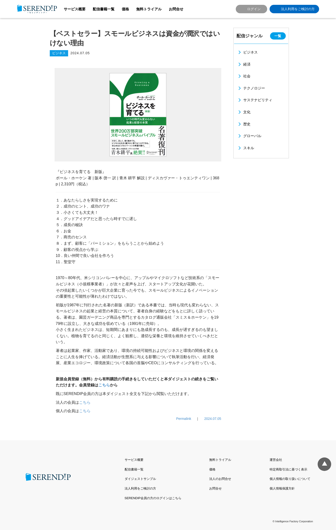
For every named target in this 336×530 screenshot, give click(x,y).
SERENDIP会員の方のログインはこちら (153, 498)
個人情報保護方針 (282, 488)
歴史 (246, 124)
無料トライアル (149, 9)
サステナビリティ (257, 100)
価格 (125, 9)
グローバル (252, 136)
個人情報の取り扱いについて (290, 479)
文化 (246, 112)
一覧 (277, 36)
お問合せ (176, 9)
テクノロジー (254, 88)
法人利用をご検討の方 (298, 9)
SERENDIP (37, 9)
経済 (246, 64)
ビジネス (250, 52)
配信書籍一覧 (103, 9)
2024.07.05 (212, 419)
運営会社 (276, 460)
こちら (104, 385)
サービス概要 (75, 9)
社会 (246, 76)
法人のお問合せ (220, 479)
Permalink (183, 419)
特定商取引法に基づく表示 (288, 469)
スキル (248, 148)
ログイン (254, 9)
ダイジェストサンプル (140, 479)
